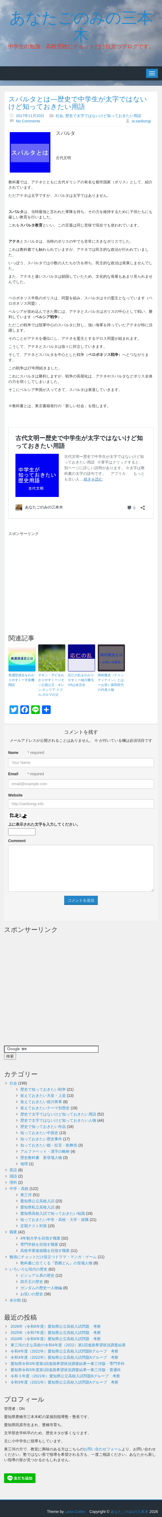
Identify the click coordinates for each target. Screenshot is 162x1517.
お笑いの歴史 (31, 1294)
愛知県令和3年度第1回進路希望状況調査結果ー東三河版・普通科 (66, 1370)
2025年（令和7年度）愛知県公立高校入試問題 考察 (56, 1332)
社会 (59, 116)
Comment (17, 841)
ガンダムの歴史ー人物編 (41, 1288)
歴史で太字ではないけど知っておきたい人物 (58, 1120)
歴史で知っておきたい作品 (43, 1126)
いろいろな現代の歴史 (28, 1269)
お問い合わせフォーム (103, 1449)
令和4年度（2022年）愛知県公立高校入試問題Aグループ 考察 (64, 1357)
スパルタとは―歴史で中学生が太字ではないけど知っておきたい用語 (77, 102)
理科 (13, 1182)
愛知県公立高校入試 (37, 1201)
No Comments (28, 121)
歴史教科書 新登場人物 (41, 1157)
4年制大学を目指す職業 (40, 1238)
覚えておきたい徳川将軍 (41, 1102)
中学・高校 (18, 1188)
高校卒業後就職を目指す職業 (45, 1250)
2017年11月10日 (30, 116)
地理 (24, 1164)
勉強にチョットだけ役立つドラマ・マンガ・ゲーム (53, 1257)
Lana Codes (75, 1511)
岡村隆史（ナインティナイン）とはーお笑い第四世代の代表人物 (111, 682)
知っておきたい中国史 (39, 1133)
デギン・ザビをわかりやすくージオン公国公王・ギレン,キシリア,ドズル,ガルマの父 (51, 684)
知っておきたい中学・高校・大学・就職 (54, 1219)
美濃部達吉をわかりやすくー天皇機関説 (21, 680)
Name (13, 752)
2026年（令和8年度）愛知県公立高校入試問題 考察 (56, 1326)
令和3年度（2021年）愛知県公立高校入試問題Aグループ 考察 (64, 1382)
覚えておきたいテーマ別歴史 (45, 1108)
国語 (13, 1176)
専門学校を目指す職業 (39, 1244)
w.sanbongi (141, 121)
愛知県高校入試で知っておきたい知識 (52, 1213)
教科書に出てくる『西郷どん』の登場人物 (56, 1263)
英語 (13, 1170)
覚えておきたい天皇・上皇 (43, 1095)
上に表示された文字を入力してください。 (44, 824)
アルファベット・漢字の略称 (45, 1151)
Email (13, 774)
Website (15, 795)
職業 (13, 1232)
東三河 (26, 1195)
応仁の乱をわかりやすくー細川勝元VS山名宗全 (81, 680)
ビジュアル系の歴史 (37, 1275)
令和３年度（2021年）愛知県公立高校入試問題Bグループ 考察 (65, 1376)
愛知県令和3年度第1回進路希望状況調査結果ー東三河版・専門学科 (68, 1363)
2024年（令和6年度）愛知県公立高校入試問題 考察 (56, 1339)
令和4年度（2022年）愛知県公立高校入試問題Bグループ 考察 (64, 1351)
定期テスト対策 (33, 1226)
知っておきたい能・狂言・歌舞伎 (48, 1145)
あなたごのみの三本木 (81, 25)
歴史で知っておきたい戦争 (43, 1089)
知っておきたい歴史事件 (41, 1139)
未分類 (15, 1300)
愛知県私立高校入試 (37, 1207)
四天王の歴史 (31, 1281)
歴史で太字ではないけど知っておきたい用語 (103, 116)
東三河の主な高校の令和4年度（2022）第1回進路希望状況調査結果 (68, 1345)
